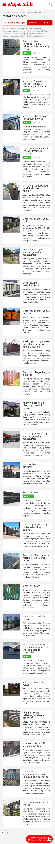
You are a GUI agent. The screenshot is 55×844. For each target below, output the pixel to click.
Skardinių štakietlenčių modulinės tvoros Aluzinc (35, 188)
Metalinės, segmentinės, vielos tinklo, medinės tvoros (35, 774)
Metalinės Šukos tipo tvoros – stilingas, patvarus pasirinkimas (35, 84)
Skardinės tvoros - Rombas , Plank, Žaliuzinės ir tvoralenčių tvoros (36, 45)
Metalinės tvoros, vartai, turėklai (36, 312)
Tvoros (30, 12)
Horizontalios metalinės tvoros (36, 803)
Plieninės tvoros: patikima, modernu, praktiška (34, 715)
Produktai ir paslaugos (14, 23)
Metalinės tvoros (41, 12)
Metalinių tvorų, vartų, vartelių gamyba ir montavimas (35, 436)
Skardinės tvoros (32, 492)
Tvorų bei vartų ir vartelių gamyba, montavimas (32, 252)
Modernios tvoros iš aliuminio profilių (34, 744)
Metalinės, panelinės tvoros (34, 617)
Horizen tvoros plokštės (31, 465)
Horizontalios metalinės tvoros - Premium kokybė (36, 151)
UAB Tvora (37, 53)
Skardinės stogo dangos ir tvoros (36, 373)
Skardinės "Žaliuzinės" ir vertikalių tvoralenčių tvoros (36, 558)
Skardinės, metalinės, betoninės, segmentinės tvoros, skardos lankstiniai (36, 648)
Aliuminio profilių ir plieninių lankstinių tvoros (33, 405)
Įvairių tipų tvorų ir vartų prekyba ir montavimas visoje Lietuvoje (36, 344)
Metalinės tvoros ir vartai (33, 683)
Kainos (47, 23)
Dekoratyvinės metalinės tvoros (32, 284)
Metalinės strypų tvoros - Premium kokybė (36, 117)
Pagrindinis (6, 12)
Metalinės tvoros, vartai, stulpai (36, 220)
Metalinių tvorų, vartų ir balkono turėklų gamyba (36, 527)
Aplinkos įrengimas (19, 12)
